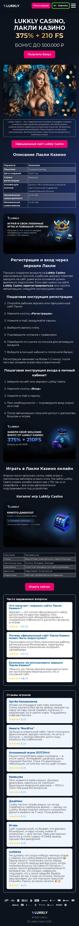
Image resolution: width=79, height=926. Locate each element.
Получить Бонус (39, 54)
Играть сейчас (39, 586)
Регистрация (41, 5)
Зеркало (61, 5)
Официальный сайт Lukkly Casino (39, 144)
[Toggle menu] (73, 5)
